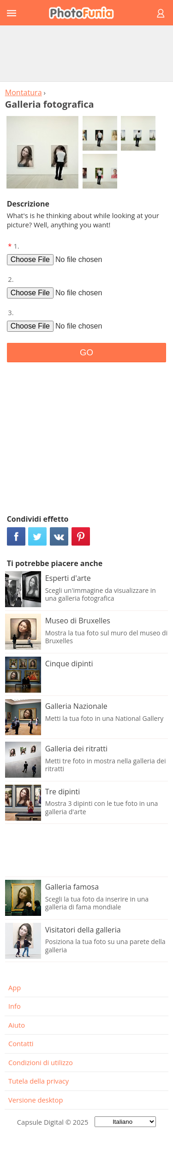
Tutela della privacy (38, 1080)
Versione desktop (35, 1099)
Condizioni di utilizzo (40, 1062)
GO (86, 352)
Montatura (23, 92)
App (14, 987)
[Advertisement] (87, 53)
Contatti (21, 1043)
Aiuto (16, 1025)
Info (14, 1006)
